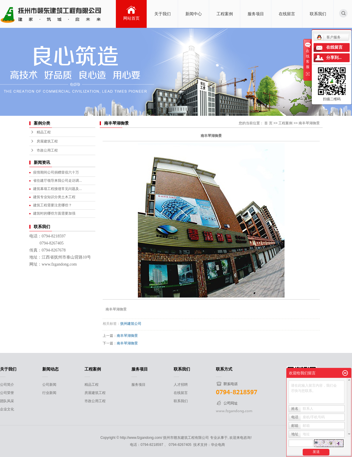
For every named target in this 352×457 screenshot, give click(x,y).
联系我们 (318, 13)
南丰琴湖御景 (309, 123)
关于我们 (162, 13)
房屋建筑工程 (47, 141)
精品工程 (44, 132)
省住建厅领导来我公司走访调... (57, 181)
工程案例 (224, 13)
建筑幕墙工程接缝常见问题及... (57, 189)
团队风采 (7, 401)
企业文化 (7, 409)
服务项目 (256, 13)
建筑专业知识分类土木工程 (54, 197)
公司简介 (7, 385)
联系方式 (224, 369)
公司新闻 (49, 385)
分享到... (334, 57)
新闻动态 (50, 369)
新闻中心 (193, 13)
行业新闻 (49, 393)
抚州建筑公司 (130, 324)
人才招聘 (181, 385)
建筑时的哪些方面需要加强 (54, 213)
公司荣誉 (7, 393)
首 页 (268, 123)
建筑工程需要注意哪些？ (52, 205)
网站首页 (131, 18)
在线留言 (287, 13)
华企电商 (218, 445)
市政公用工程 (47, 150)
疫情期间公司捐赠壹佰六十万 (56, 172)
